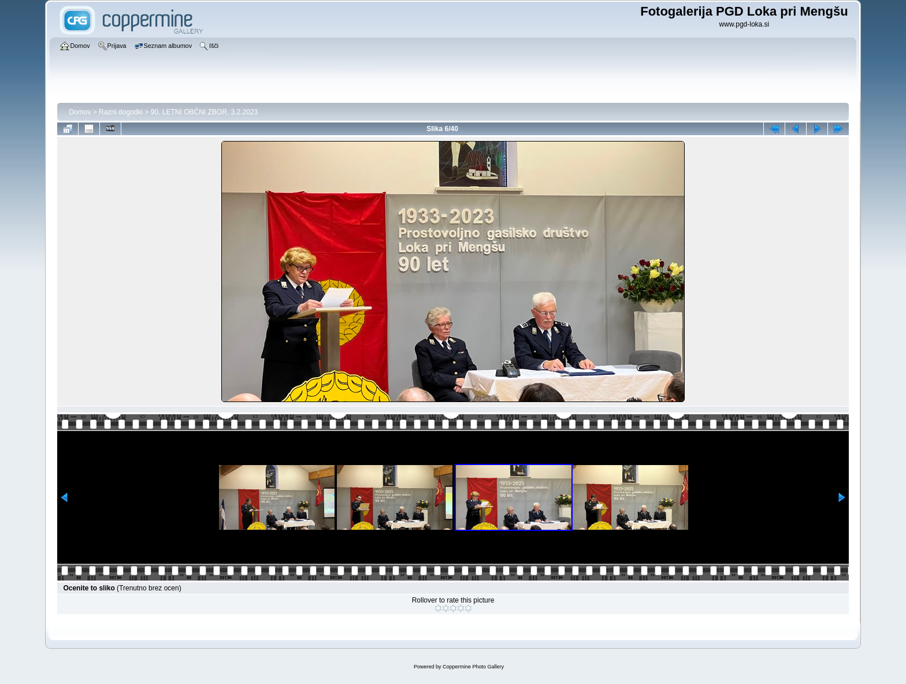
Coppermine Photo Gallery (473, 667)
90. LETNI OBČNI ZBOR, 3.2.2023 (204, 112)
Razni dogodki (121, 112)
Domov (80, 112)
